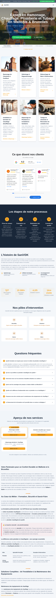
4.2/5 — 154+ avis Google (47, 32)
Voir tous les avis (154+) (21, 197)
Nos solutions (7, 45)
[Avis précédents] (2, 179)
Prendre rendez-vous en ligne (22, 37)
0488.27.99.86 (38, 37)
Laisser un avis (35, 197)
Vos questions (49, 45)
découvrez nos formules (7, 595)
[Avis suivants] (53, 179)
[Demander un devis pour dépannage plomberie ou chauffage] (14, 446)
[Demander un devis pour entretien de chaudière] (42, 432)
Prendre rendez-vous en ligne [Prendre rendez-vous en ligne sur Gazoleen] (47, 1)
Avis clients (16, 45)
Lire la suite (9, 186)
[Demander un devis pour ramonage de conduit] (14, 432)
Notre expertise (39, 45)
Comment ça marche (27, 45)
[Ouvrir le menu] (53, 5)
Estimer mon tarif (28, 49)
